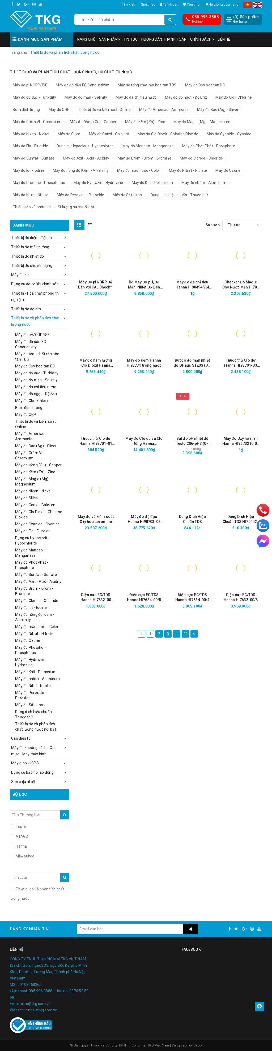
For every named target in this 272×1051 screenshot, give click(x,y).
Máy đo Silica (69, 134)
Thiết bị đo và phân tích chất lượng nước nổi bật (53, 207)
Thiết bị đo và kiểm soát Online (104, 109)
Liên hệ (224, 39)
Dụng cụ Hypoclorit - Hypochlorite (85, 146)
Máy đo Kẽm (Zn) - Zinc (145, 122)
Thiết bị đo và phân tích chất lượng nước (35, 321)
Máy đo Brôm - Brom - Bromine (144, 158)
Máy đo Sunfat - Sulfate (33, 158)
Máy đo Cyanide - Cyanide (229, 134)
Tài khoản (169, 4)
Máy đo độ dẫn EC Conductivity (82, 85)
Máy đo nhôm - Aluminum (203, 183)
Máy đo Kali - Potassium (152, 183)
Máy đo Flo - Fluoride (30, 146)
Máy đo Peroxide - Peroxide (80, 195)
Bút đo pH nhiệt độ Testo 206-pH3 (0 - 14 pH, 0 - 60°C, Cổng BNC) (192, 441)
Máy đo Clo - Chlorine (233, 97)
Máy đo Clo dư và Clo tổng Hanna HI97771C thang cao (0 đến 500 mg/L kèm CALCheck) (144, 441)
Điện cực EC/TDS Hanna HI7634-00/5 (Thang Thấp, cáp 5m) (144, 597)
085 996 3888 (205, 16)
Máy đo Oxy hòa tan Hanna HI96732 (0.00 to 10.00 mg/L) (240, 441)
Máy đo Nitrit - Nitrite (30, 195)
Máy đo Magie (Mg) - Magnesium (201, 122)
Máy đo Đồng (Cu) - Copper (93, 122)
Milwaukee (25, 856)
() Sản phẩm (246, 19)
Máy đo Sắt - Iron (127, 195)
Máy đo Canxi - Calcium (109, 134)
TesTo (21, 826)
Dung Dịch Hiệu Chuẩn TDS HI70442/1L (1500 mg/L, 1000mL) (192, 519)
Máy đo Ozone (227, 170)
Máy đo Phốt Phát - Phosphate (208, 146)
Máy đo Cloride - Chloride (201, 158)
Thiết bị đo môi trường (30, 247)
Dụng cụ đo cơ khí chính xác (34, 284)
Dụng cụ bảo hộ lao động (32, 772)
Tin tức (131, 39)
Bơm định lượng (26, 109)
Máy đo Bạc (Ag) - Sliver (218, 109)
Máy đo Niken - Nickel (31, 134)
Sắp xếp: (213, 225)
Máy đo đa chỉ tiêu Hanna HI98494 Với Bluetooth (192, 285)
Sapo (198, 1045)
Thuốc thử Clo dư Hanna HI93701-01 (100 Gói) (95, 441)
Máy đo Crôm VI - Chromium (37, 122)
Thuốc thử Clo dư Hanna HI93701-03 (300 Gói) (240, 363)
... (176, 634)
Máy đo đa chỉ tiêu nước (136, 97)
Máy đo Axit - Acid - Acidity (86, 158)
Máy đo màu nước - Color (138, 170)
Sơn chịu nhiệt (23, 782)
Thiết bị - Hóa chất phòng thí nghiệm (35, 296)
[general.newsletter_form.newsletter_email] (130, 929)
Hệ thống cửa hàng (222, 4)
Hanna (21, 846)
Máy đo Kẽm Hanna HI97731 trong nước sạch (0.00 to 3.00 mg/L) (144, 363)
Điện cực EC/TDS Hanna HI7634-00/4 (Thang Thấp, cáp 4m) (192, 597)
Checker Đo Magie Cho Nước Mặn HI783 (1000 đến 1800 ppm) (240, 285)
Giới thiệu (148, 4)
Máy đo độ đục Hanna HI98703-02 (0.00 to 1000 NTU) (144, 519)
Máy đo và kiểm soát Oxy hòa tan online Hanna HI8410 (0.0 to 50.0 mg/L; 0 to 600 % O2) (95, 519)
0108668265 (31, 984)
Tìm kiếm (129, 4)
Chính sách (202, 39)
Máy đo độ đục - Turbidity (34, 97)
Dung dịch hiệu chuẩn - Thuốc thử (179, 195)
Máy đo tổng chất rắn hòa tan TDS (147, 85)
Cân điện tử (21, 738)
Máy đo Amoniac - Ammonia (164, 109)
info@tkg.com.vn (36, 1004)
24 (185, 634)
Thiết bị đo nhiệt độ (27, 256)
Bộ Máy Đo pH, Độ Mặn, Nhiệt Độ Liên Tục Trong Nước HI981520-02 (144, 285)
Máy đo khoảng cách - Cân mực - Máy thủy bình (34, 751)
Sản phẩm (109, 39)
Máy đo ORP (59, 109)
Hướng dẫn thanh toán (163, 39)
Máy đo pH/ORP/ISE (30, 85)
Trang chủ (85, 39)
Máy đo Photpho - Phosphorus (39, 183)
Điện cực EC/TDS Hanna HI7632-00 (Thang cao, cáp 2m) (96, 597)
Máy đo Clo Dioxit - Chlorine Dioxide (168, 134)
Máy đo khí (20, 275)
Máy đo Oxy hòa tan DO (205, 85)
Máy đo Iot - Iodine (28, 170)
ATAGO (21, 836)
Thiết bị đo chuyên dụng (31, 265)
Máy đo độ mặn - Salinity (86, 97)
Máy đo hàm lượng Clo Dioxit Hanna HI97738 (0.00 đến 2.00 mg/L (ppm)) (95, 363)
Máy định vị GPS (25, 763)
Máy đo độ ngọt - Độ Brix (186, 97)
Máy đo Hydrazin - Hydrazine (98, 183)
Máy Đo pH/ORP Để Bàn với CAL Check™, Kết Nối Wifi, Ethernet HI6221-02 (96, 285)
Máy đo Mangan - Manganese (148, 146)
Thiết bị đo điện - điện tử (31, 238)
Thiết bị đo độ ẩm (26, 309)
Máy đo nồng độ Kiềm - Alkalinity (81, 170)
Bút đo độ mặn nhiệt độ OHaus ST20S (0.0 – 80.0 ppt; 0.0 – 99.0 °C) (192, 363)
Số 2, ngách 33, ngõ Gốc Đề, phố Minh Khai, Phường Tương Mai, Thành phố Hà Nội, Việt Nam (48, 971)
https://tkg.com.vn (41, 1010)
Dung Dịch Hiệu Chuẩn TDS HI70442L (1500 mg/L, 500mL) (241, 519)
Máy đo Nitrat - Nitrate (188, 170)
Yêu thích (192, 4)
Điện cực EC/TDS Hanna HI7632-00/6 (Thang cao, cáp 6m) (241, 597)
